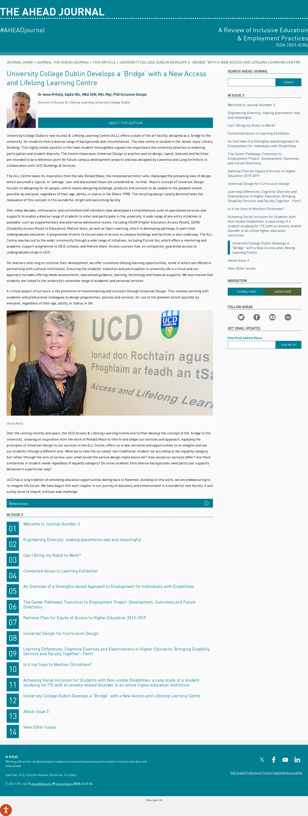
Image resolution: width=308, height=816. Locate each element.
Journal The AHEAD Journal (63, 62)
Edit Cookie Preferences (246, 773)
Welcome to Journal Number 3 (51, 524)
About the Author (125, 122)
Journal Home (20, 62)
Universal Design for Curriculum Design (61, 633)
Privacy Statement (274, 773)
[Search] (288, 82)
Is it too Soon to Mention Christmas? (57, 664)
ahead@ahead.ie (41, 784)
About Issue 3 (36, 711)
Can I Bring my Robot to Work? (52, 555)
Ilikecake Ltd (154, 800)
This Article (104, 62)
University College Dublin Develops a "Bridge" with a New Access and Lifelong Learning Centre (209, 62)
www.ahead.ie (64, 784)
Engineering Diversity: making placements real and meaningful (82, 539)
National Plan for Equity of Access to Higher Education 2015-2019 (84, 617)
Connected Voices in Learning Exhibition (60, 571)
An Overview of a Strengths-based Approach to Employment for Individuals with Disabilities (108, 586)
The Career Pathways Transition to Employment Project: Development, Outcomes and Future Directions (109, 604)
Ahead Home (283, 291)
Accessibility (294, 773)
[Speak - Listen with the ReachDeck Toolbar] (6, 810)
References (18, 503)
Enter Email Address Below (245, 338)
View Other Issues (40, 727)
